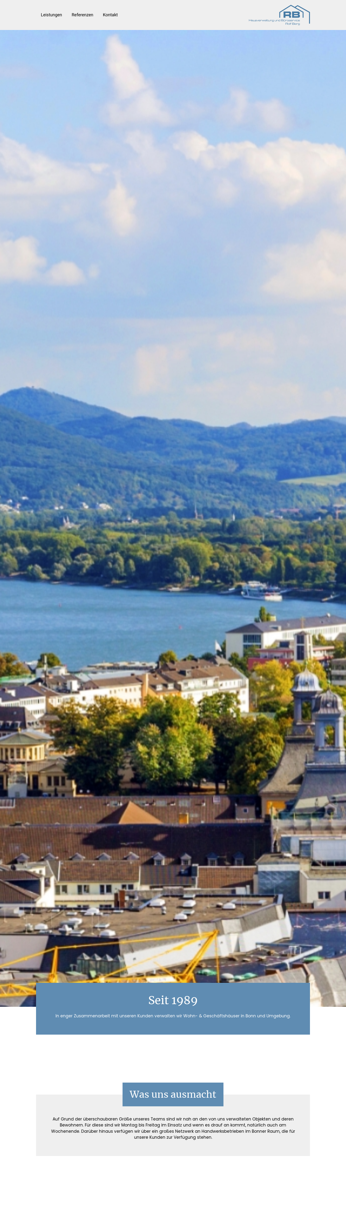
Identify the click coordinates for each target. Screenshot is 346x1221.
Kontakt (110, 14)
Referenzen (82, 14)
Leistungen (51, 14)
